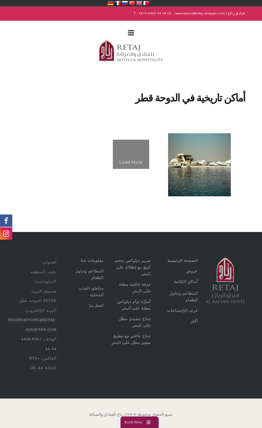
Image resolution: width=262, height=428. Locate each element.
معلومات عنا (92, 260)
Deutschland (110, 3)
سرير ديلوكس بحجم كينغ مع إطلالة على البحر (133, 267)
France (118, 3)
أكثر (194, 321)
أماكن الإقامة (186, 281)
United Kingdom (139, 3)
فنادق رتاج (236, 13)
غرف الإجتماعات (182, 310)
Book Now (139, 422)
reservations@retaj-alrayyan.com (200, 13)
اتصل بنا (96, 305)
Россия (125, 3)
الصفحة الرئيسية (182, 260)
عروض (192, 271)
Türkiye (132, 3)
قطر (146, 3)
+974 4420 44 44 (153, 13)
